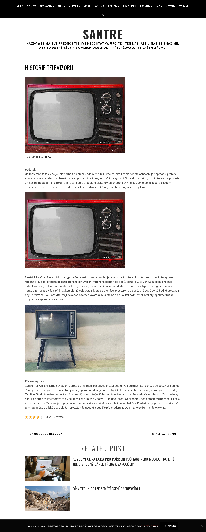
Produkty (129, 6)
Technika (146, 6)
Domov (31, 6)
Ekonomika (47, 6)
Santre (103, 33)
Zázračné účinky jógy (46, 434)
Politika (113, 6)
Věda (159, 6)
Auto (19, 6)
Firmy (61, 6)
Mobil (87, 6)
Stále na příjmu (164, 434)
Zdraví (183, 6)
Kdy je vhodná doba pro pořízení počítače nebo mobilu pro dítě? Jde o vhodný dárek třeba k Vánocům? (124, 461)
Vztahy (170, 6)
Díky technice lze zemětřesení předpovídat (106, 488)
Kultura (74, 6)
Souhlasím (169, 526)
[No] (202, 526)
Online (99, 6)
